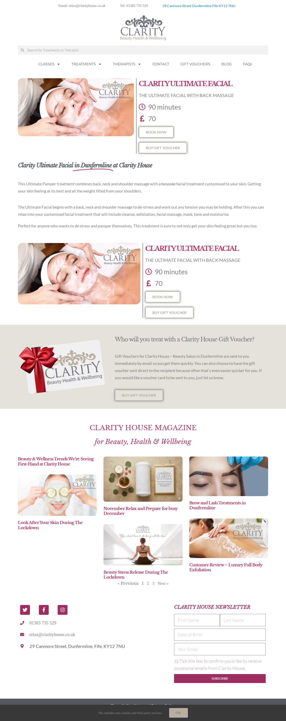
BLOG (226, 64)
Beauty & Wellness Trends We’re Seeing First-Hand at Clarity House (56, 462)
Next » (163, 583)
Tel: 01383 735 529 (134, 6)
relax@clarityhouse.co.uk (52, 634)
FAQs (247, 64)
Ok (178, 713)
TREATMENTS (87, 64)
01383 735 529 (42, 622)
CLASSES (49, 64)
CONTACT (160, 64)
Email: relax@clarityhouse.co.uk (81, 6)
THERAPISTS (127, 64)
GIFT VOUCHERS (195, 64)
